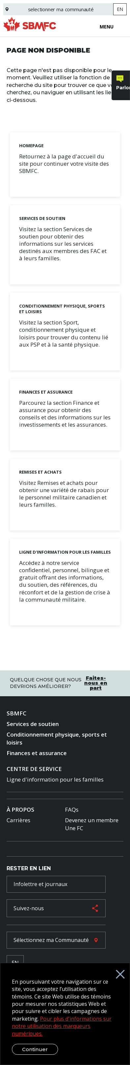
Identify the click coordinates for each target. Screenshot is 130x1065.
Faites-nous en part (95, 682)
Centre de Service (34, 769)
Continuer (35, 1049)
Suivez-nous (29, 908)
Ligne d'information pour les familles (55, 779)
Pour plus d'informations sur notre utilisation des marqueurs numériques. (62, 1026)
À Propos (20, 809)
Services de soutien (33, 724)
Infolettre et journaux (40, 884)
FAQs (72, 809)
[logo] (29, 26)
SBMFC (16, 713)
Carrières (18, 820)
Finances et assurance (37, 753)
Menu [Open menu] (107, 27)
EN (120, 9)
